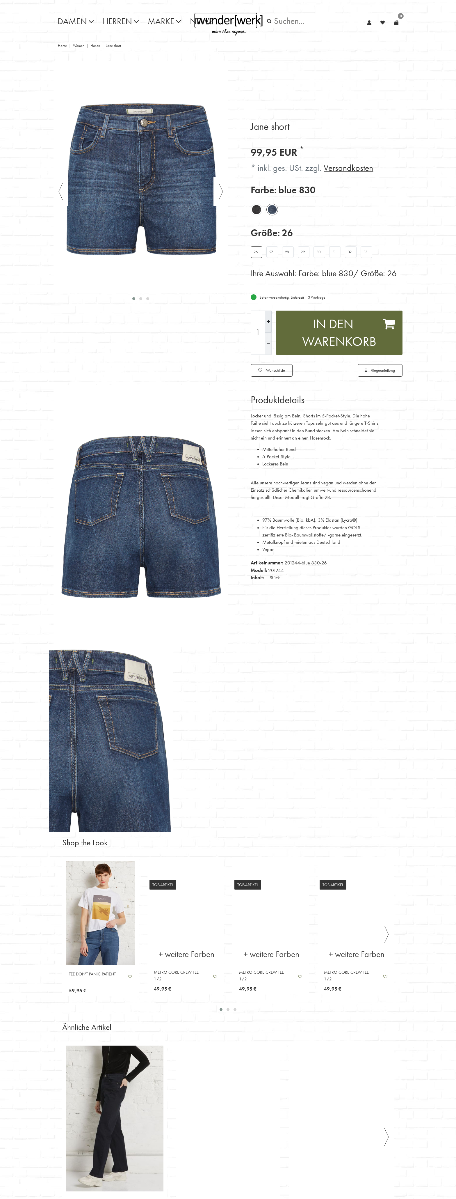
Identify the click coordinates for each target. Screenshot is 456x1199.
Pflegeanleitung (380, 370)
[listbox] (100, 913)
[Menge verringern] (268, 344)
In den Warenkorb (348, 332)
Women (78, 45)
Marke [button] (161, 21)
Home (62, 45)
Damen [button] (72, 21)
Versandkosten (348, 167)
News (202, 21)
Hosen (95, 45)
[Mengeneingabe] (258, 333)
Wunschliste (271, 370)
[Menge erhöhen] (268, 322)
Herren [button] (117, 21)
